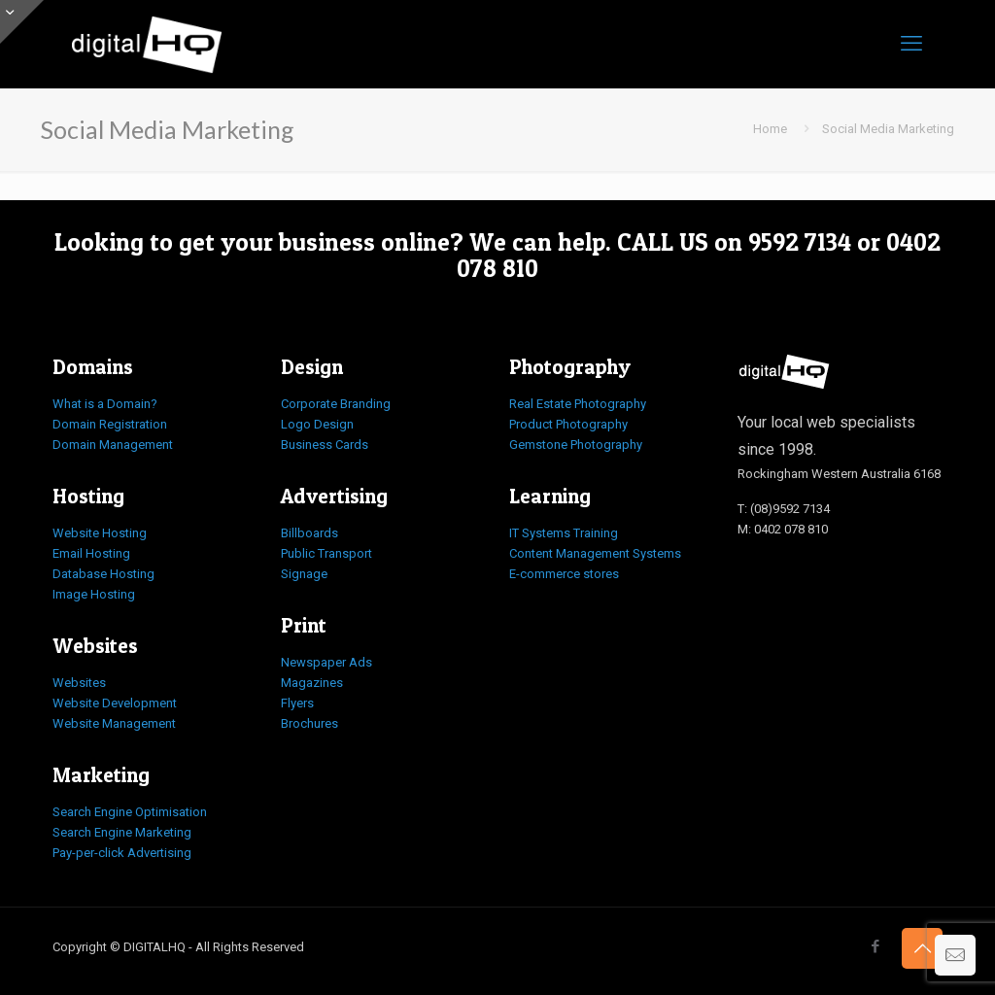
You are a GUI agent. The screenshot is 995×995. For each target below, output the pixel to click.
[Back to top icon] (922, 948)
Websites (79, 682)
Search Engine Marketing (121, 832)
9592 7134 (799, 242)
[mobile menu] (911, 43)
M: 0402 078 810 (783, 529)
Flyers (297, 703)
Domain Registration (109, 424)
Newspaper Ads (326, 662)
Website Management (114, 723)
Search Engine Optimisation (129, 812)
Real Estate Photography (577, 403)
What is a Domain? (104, 403)
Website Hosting (99, 533)
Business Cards (324, 444)
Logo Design (317, 424)
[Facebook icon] (875, 946)
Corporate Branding (336, 403)
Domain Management (112, 444)
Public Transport (326, 553)
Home (770, 128)
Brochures (309, 723)
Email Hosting (91, 553)
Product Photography (568, 424)
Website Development (114, 703)
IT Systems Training (563, 533)
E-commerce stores (564, 573)
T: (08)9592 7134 (784, 508)
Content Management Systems (595, 553)
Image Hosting (93, 594)
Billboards (309, 533)
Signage (304, 573)
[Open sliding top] (22, 22)
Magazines (312, 682)
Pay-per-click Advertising (121, 852)
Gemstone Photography (575, 444)
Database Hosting (103, 573)
